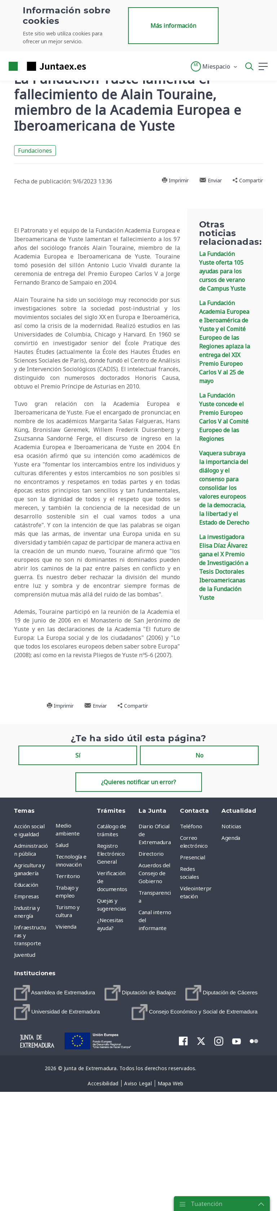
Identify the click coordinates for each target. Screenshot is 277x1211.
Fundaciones (35, 151)
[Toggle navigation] (96, 66)
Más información (173, 26)
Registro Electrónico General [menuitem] (110, 987)
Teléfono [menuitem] (191, 960)
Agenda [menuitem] (230, 971)
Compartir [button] (248, 180)
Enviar (210, 180)
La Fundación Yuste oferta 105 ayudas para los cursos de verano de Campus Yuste (222, 271)
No (199, 889)
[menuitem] (54, 1127)
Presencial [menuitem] (192, 991)
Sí (77, 889)
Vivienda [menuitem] (66, 1060)
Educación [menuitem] (26, 1018)
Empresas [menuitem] (26, 1030)
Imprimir (175, 180)
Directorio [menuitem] (151, 987)
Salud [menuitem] (62, 978)
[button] (214, 66)
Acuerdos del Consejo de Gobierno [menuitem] (154, 1007)
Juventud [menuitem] (24, 1088)
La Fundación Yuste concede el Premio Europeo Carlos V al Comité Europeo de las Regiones (224, 417)
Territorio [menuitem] (68, 1009)
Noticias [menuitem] (231, 960)
